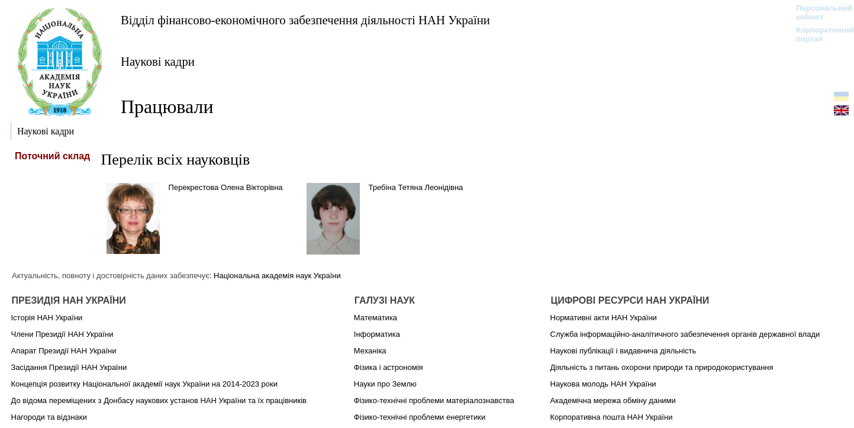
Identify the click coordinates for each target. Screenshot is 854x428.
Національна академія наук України (277, 275)
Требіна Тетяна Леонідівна (416, 187)
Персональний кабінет (818, 12)
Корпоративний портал (818, 34)
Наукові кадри (158, 61)
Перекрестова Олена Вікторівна (226, 187)
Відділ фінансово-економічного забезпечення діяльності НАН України (305, 20)
